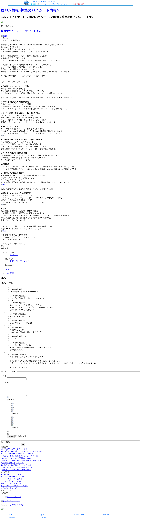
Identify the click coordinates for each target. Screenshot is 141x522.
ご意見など (44, 517)
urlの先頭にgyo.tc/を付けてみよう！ (42, 1)
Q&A (42, 515)
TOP (10, 515)
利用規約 (106, 515)
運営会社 (12, 517)
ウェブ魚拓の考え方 (79, 515)
